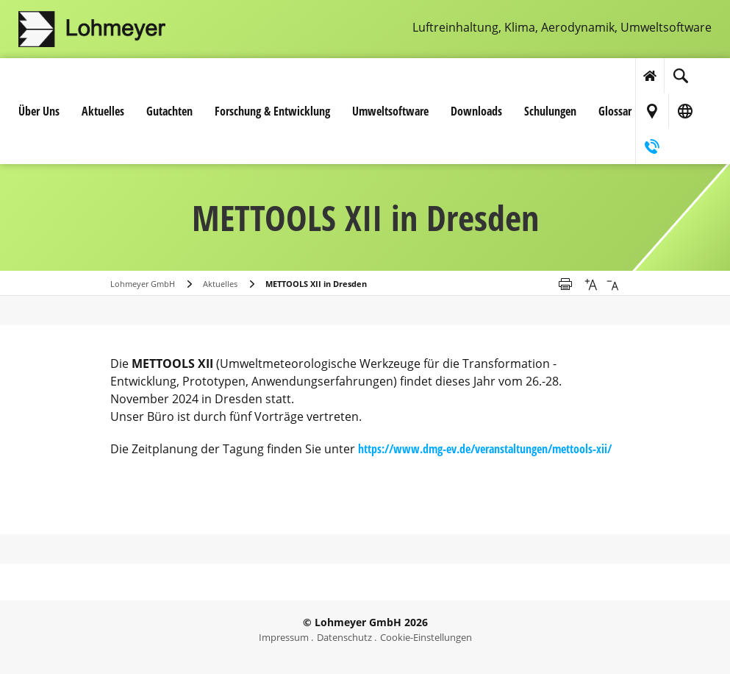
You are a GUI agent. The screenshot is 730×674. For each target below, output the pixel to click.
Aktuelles (103, 111)
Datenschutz (344, 637)
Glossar (614, 111)
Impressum (284, 637)
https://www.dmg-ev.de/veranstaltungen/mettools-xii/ (485, 449)
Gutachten (169, 111)
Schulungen (550, 111)
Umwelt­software (390, 111)
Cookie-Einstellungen (426, 637)
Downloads (476, 111)
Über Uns (39, 111)
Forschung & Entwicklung (272, 111)
